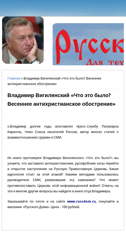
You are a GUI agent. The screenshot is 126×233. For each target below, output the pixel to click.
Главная (13, 78)
